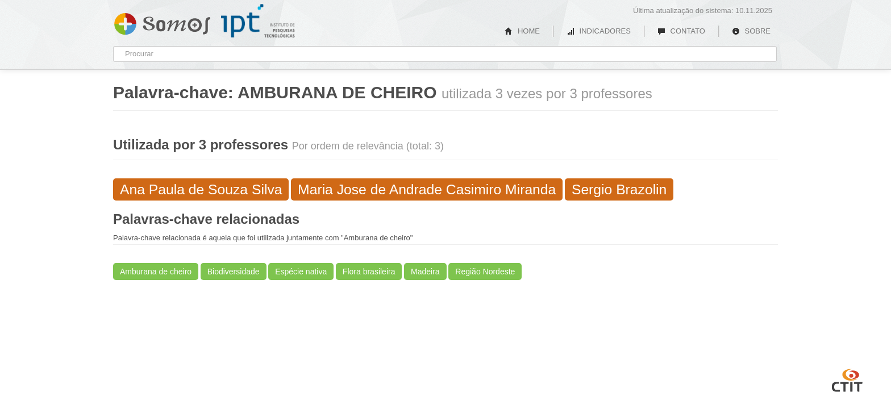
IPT (258, 21)
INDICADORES (599, 31)
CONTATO (681, 31)
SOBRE (751, 31)
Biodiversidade (233, 271)
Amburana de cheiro (155, 271)
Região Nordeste (485, 271)
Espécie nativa (301, 271)
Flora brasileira (369, 271)
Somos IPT (162, 21)
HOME (522, 31)
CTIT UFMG (847, 379)
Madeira (425, 271)
